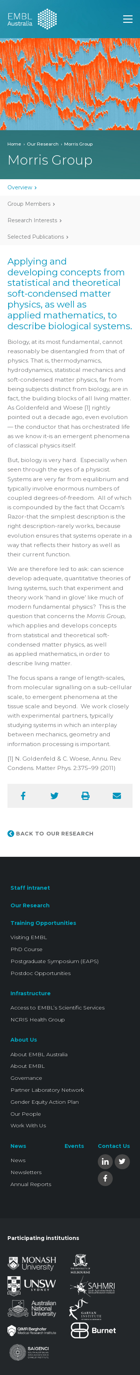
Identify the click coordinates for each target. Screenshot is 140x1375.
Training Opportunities (43, 923)
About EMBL (27, 1066)
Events (74, 1146)
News (18, 1146)
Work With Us (28, 1125)
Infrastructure (30, 993)
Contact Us (114, 1146)
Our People (25, 1113)
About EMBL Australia (39, 1054)
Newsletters (25, 1172)
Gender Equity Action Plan (44, 1102)
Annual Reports (30, 1184)
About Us (23, 1039)
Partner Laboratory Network (47, 1090)
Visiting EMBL (28, 937)
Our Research (43, 144)
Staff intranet (30, 887)
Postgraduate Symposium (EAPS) (54, 961)
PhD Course (26, 949)
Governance (26, 1078)
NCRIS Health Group (37, 1019)
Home (14, 144)
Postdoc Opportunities (40, 973)
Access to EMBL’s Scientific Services (57, 1007)
